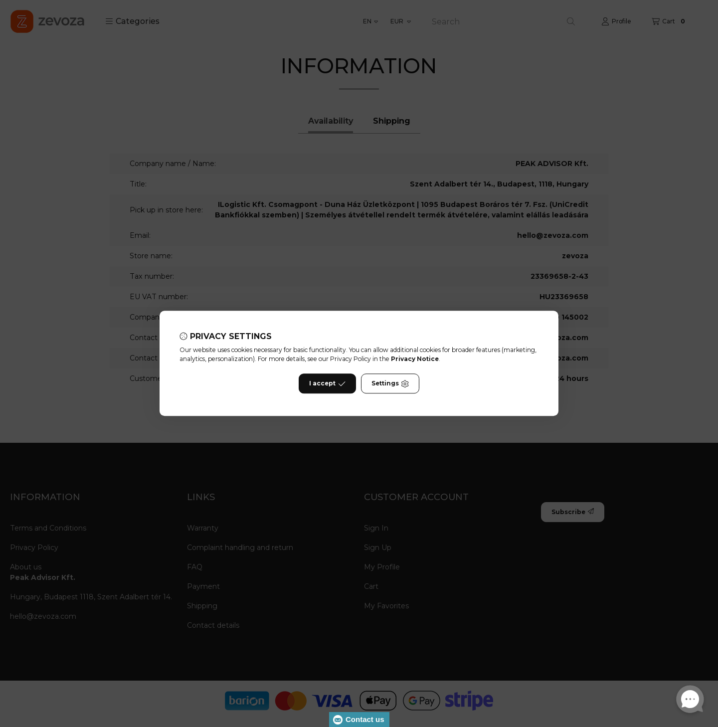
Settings (390, 384)
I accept (327, 384)
